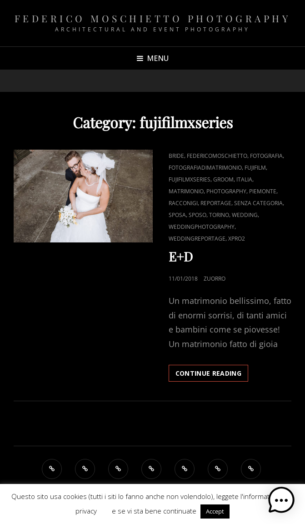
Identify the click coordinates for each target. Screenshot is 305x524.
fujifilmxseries (189, 179)
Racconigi (183, 203)
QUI (104, 510)
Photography (226, 191)
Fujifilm (255, 167)
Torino (219, 215)
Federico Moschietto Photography (153, 18)
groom (223, 179)
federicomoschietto (217, 156)
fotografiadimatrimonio (205, 167)
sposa (177, 215)
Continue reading (212, 373)
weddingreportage (197, 238)
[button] (281, 500)
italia (244, 179)
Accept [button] (215, 511)
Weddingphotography (202, 227)
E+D (181, 256)
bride (176, 156)
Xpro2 (236, 238)
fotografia (266, 156)
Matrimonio (186, 191)
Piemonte (262, 191)
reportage (215, 203)
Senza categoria (258, 203)
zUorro (214, 278)
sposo (197, 215)
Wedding (245, 215)
